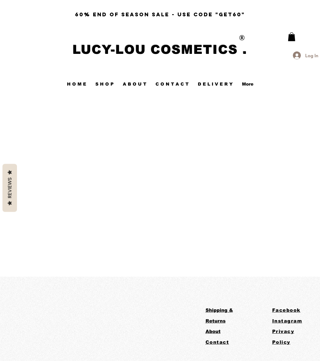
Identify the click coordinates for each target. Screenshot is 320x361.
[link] (291, 36)
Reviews (9, 188)
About (213, 331)
